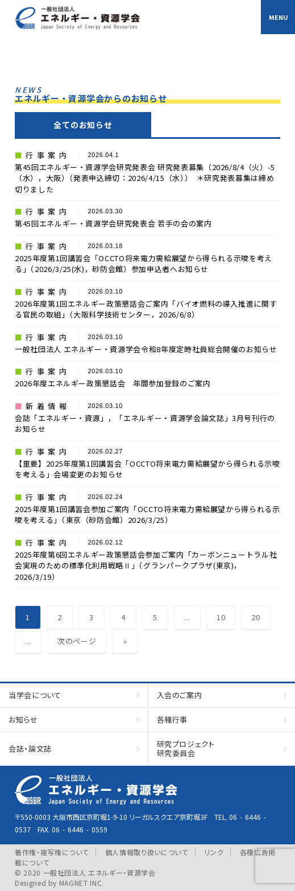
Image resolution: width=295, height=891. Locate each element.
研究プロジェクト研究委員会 (186, 748)
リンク (213, 852)
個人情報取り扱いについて (146, 852)
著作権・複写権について (52, 852)
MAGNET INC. (81, 883)
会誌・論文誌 (30, 748)
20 (255, 617)
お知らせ (23, 719)
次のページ (76, 641)
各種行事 (172, 719)
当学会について (35, 695)
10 (221, 617)
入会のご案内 (179, 695)
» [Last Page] (125, 641)
